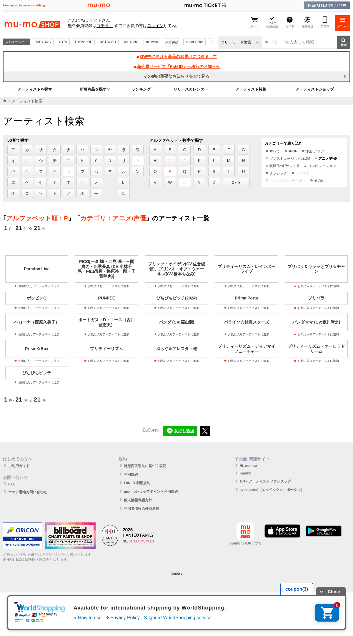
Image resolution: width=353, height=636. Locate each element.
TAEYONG (43, 42)
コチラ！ (104, 25)
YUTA (63, 42)
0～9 (236, 182)
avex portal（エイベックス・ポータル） (272, 490)
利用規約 (131, 474)
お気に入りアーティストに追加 (36, 286)
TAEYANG (131, 42)
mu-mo (246, 473)
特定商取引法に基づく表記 (145, 466)
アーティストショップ (315, 89)
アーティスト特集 (251, 89)
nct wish (152, 42)
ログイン (155, 25)
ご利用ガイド (18, 466)
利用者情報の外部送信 (141, 509)
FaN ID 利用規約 (137, 483)
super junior (194, 42)
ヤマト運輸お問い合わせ (27, 492)
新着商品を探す (93, 89)
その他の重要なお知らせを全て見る (176, 76)
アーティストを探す (35, 89)
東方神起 (171, 42)
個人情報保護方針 (138, 500)
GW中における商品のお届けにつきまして (176, 56)
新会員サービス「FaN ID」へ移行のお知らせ (176, 66)
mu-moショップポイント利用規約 (151, 492)
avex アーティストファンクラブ (265, 481)
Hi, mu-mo (248, 466)
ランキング (141, 89)
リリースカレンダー (191, 89)
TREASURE (83, 42)
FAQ (12, 484)
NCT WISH (108, 42)
